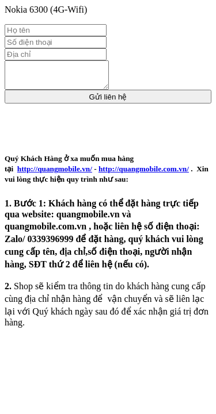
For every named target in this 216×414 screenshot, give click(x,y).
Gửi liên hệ (108, 102)
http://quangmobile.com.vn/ (143, 174)
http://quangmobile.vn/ (54, 174)
